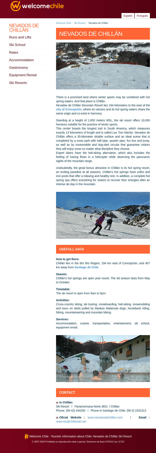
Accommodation (21, 60)
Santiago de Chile (86, 267)
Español (128, 15)
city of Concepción (69, 109)
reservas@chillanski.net (71, 421)
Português (142, 15)
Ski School (17, 45)
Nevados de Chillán (24, 28)
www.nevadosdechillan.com (106, 417)
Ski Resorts (18, 83)
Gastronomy (18, 68)
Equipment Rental (23, 75)
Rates (13, 52)
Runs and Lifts (20, 37)
